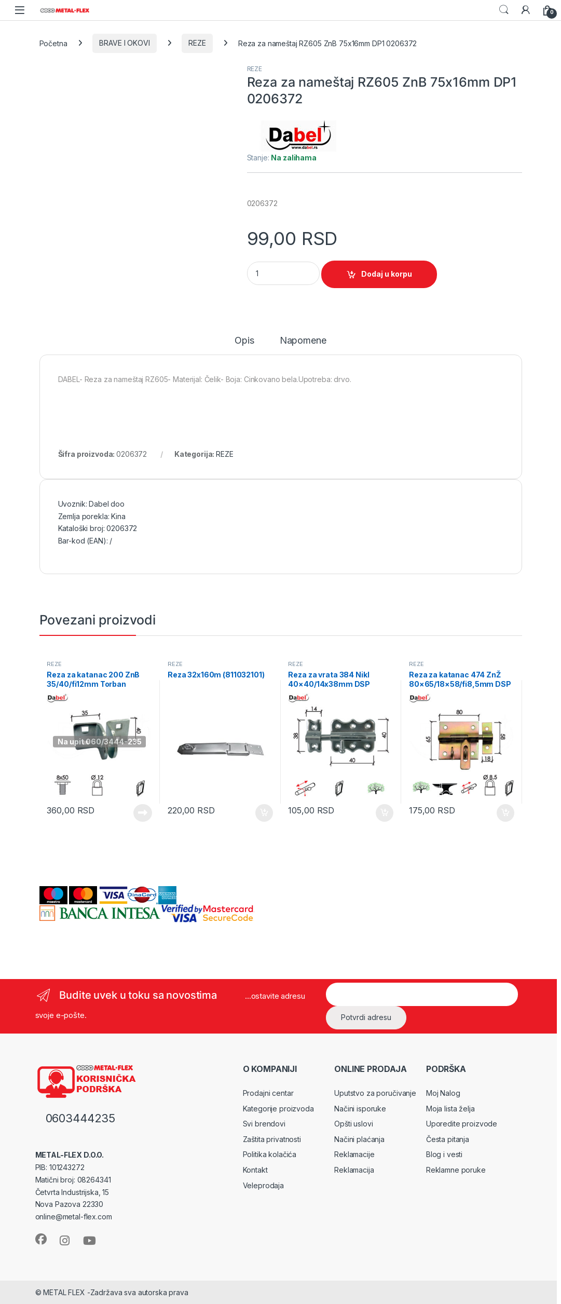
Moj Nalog (443, 1093)
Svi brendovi (264, 1123)
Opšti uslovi (353, 1123)
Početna (53, 42)
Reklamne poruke (456, 1169)
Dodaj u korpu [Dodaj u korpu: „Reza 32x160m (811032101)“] (264, 813)
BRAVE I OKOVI (124, 42)
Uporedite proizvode (461, 1123)
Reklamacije (354, 1154)
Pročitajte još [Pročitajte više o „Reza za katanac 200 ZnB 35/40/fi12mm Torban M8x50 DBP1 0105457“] (142, 813)
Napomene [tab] (303, 341)
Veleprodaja (263, 1185)
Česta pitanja (447, 1139)
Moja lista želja (450, 1108)
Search (504, 10)
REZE (197, 42)
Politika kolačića (270, 1154)
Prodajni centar (268, 1093)
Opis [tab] (244, 341)
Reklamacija (354, 1169)
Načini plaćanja (359, 1139)
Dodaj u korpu (386, 273)
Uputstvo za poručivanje (375, 1093)
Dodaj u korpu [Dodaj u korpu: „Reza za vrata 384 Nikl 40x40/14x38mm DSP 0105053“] (384, 813)
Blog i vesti (444, 1154)
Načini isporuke (360, 1108)
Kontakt (255, 1169)
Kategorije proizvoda (278, 1108)
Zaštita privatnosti (272, 1139)
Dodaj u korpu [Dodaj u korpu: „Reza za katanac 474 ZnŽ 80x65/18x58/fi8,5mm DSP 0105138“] (505, 813)
